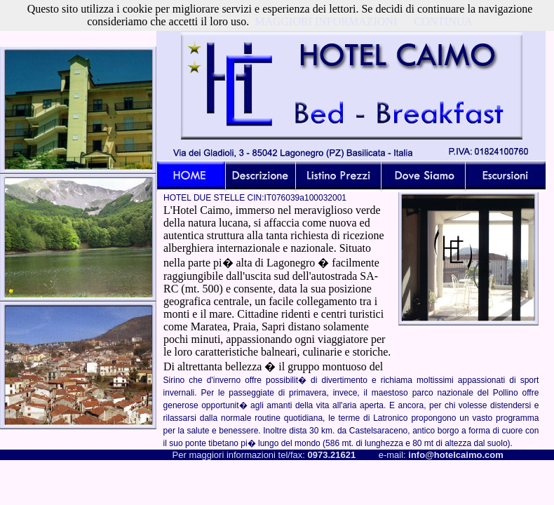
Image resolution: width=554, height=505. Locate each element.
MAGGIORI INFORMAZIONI (326, 21)
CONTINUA (443, 21)
